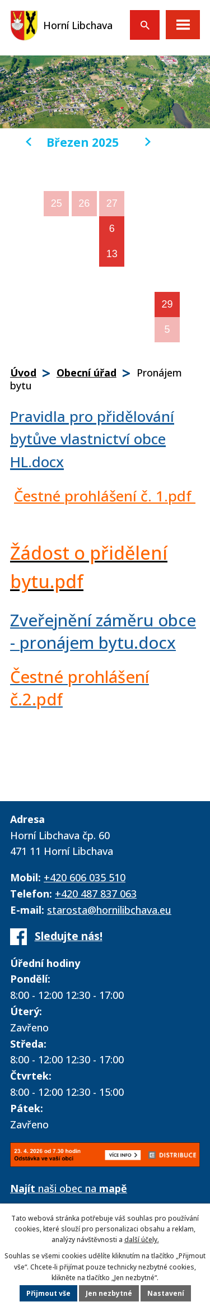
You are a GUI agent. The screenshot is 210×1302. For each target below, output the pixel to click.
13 (112, 253)
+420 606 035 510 (84, 877)
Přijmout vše (48, 1293)
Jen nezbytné (109, 1293)
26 (84, 203)
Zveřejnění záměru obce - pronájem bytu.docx (103, 631)
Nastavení (165, 1293)
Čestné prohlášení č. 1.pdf (104, 496)
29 (167, 304)
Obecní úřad (86, 372)
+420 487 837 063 (96, 893)
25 (56, 203)
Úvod (23, 372)
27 (112, 203)
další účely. (141, 1239)
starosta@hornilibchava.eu (109, 910)
